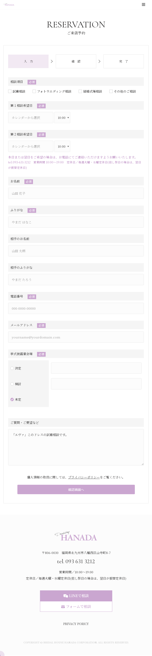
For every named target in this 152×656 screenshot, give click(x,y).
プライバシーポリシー (84, 477)
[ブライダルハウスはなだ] (8, 4)
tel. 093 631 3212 (76, 561)
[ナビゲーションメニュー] (143, 4)
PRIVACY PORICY (76, 624)
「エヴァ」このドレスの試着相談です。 (76, 447)
